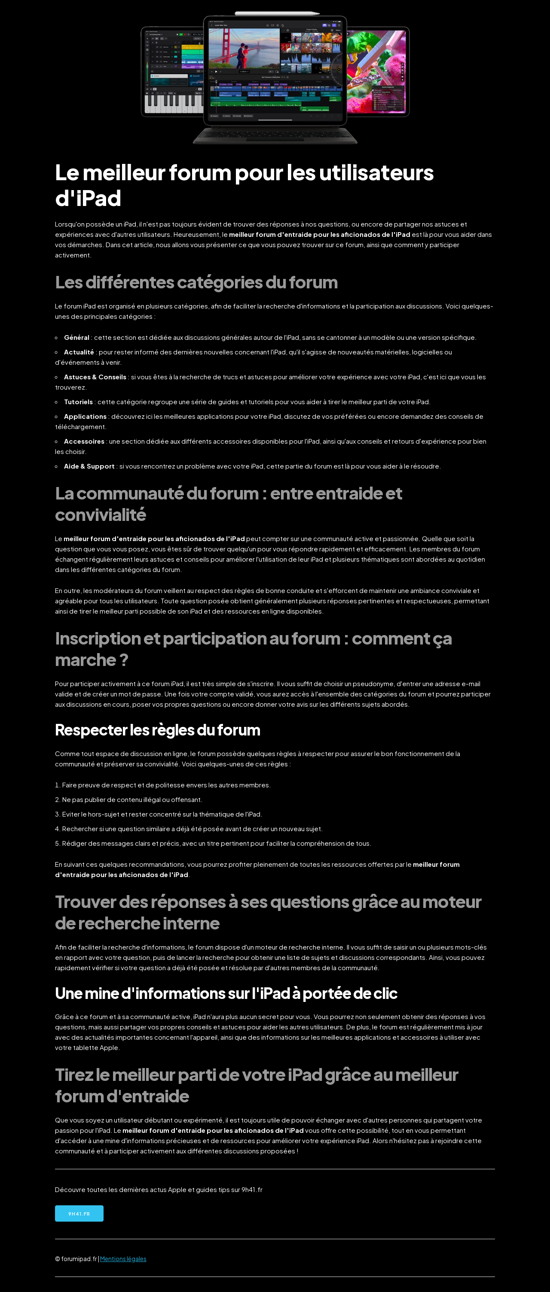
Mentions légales (123, 1258)
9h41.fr (79, 1213)
